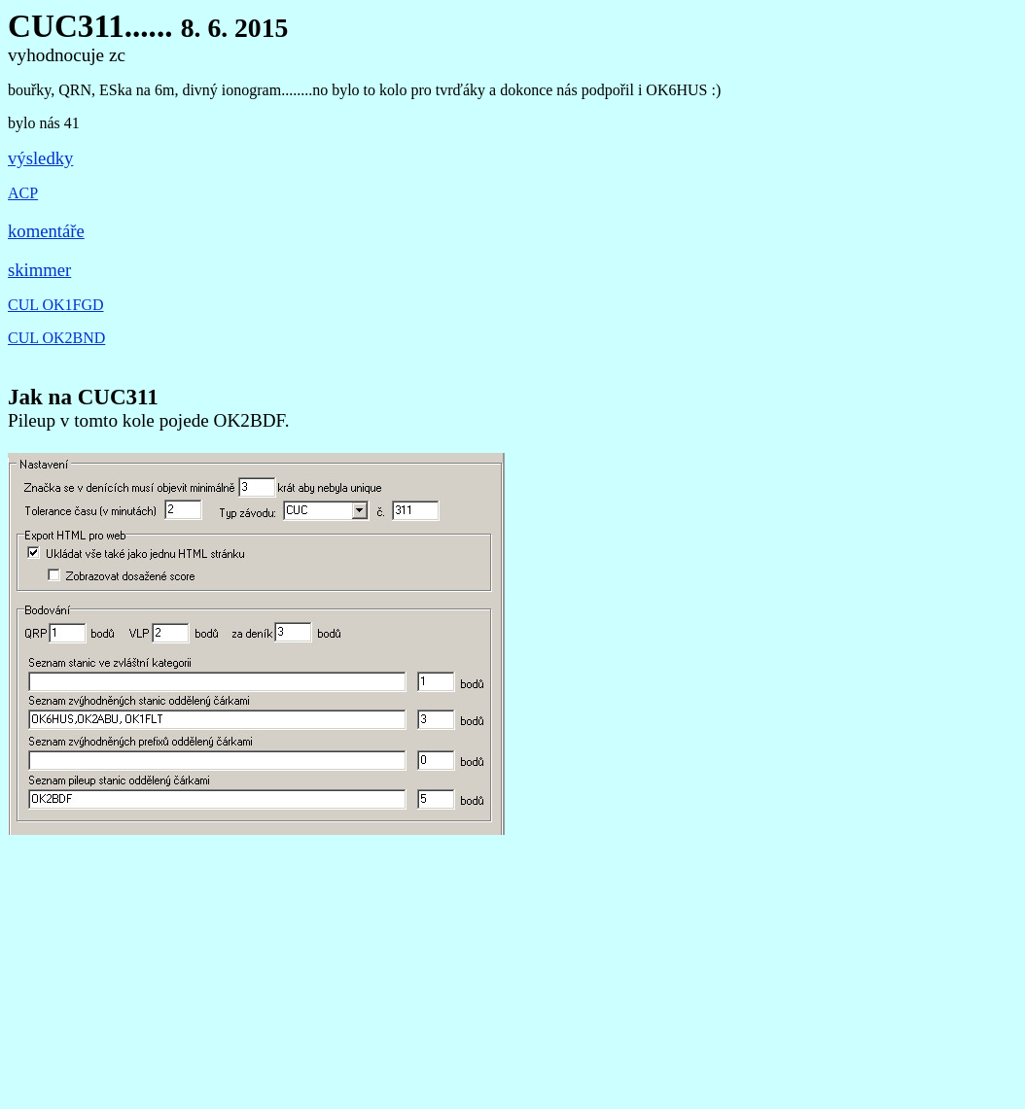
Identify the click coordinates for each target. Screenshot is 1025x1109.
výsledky (40, 158)
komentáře (46, 231)
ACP (23, 193)
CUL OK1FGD (56, 304)
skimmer (39, 270)
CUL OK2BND (56, 337)
